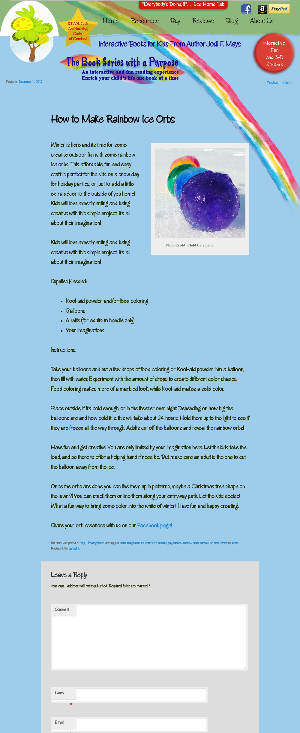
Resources (145, 22)
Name (63, 695)
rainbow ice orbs (209, 543)
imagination (133, 543)
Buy (175, 22)
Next (289, 83)
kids (154, 543)
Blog (232, 22)
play (170, 543)
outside (162, 543)
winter (223, 543)
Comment (62, 610)
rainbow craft (191, 543)
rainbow (177, 543)
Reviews (203, 22)
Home (111, 22)
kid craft (146, 543)
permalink (74, 549)
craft (123, 543)
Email (63, 725)
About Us (262, 22)
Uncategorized (95, 543)
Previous (270, 83)
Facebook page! (154, 526)
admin (235, 543)
